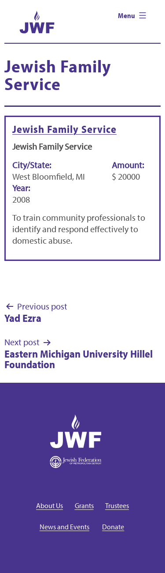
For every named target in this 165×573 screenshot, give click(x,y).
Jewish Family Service (64, 129)
